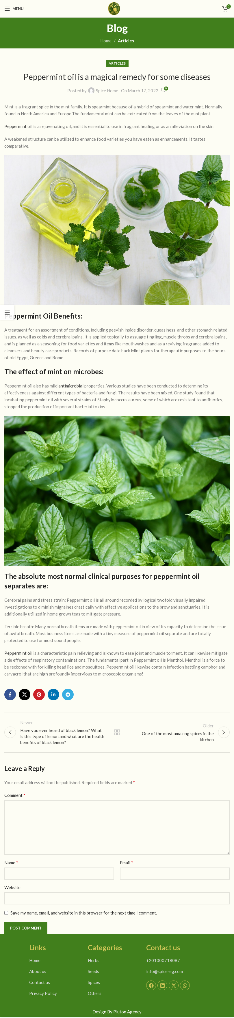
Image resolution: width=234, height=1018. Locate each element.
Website (12, 888)
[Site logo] (114, 8)
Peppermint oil (18, 653)
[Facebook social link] (10, 694)
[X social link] (24, 694)
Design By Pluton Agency (117, 1012)
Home (106, 40)
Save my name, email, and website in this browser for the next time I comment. (83, 914)
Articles (126, 40)
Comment (14, 796)
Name (11, 863)
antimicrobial (70, 385)
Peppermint (15, 126)
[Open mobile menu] (14, 8)
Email (126, 863)
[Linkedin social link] (53, 694)
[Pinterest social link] (39, 694)
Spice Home (107, 90)
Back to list (117, 733)
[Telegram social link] (68, 694)
